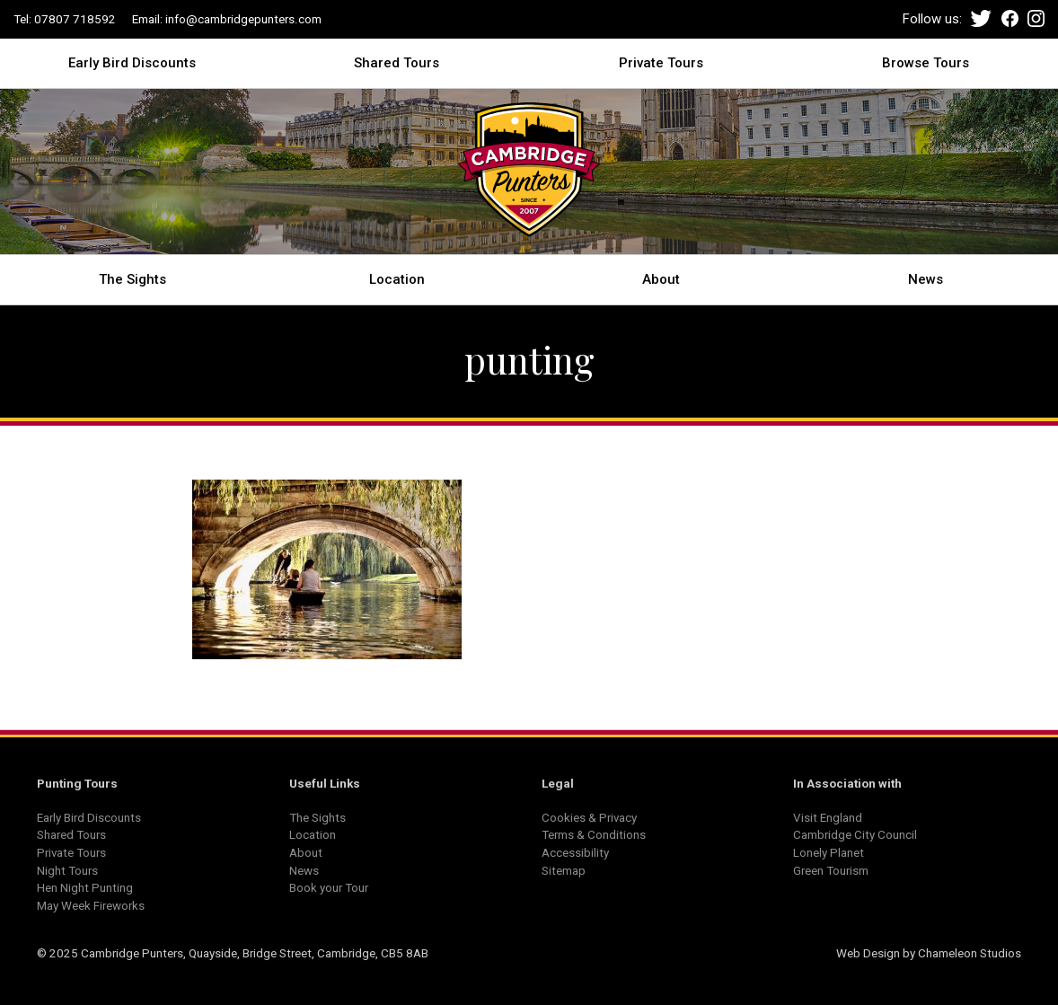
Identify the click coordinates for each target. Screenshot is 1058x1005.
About (661, 278)
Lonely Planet (828, 852)
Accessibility (575, 852)
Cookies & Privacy (590, 817)
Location (397, 278)
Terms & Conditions (594, 834)
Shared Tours (396, 62)
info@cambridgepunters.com (243, 19)
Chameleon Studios (969, 953)
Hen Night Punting (85, 887)
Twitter (981, 18)
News (925, 278)
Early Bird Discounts (132, 62)
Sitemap (564, 870)
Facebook (1009, 18)
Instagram (1036, 18)
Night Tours (67, 870)
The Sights (132, 278)
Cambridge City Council (855, 834)
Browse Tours (925, 62)
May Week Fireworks (91, 905)
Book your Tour (328, 887)
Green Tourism (830, 870)
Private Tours (661, 62)
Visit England (827, 817)
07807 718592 (75, 19)
